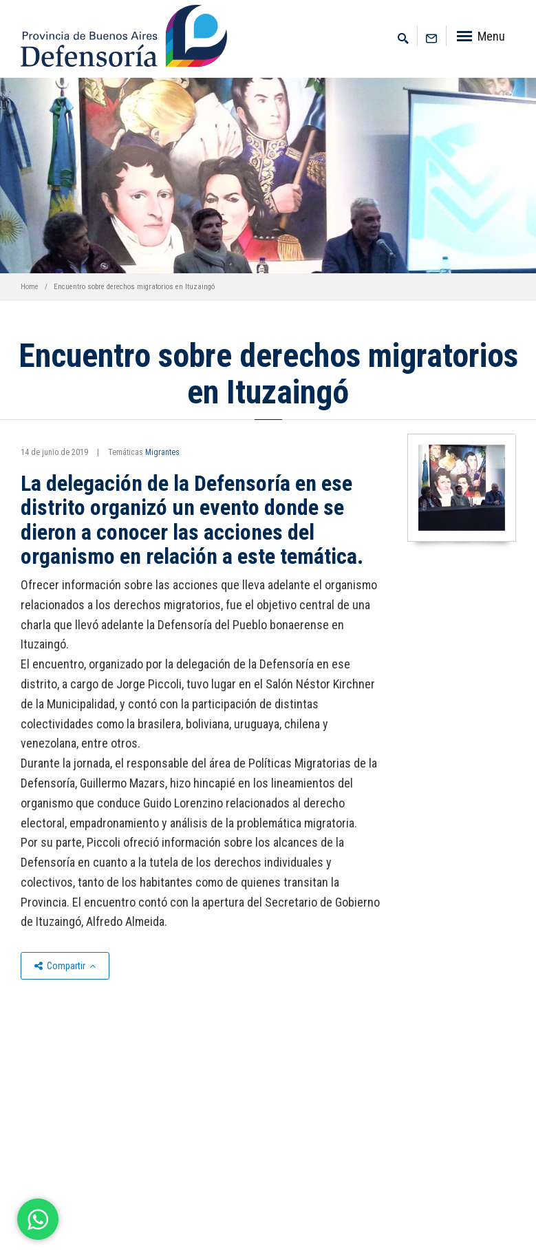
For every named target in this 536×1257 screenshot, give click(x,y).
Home (30, 286)
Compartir (65, 965)
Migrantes (162, 452)
